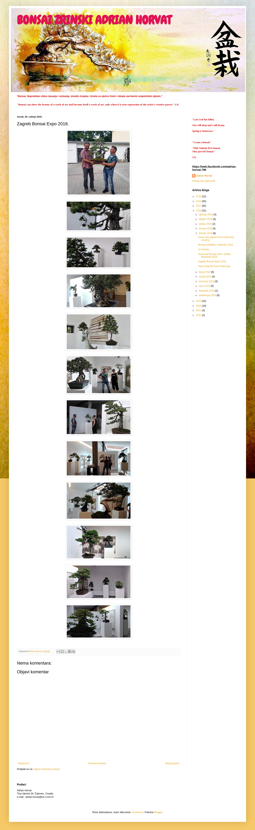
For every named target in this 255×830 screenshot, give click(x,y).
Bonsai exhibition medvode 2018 (215, 244)
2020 (199, 305)
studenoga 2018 (208, 295)
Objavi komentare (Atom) (46, 769)
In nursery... (204, 249)
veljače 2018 (206, 219)
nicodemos (137, 812)
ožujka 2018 (205, 224)
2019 (199, 301)
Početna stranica (97, 763)
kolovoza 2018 (207, 281)
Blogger (158, 812)
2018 (199, 210)
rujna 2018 (205, 286)
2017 (199, 205)
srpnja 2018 (205, 276)
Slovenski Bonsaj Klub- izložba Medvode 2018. (214, 255)
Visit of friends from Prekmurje (214, 266)
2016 (199, 201)
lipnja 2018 (205, 272)
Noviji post (23, 763)
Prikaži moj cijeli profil (203, 181)
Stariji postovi (172, 763)
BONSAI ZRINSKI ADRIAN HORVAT (94, 20)
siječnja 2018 (206, 214)
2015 (199, 196)
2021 (199, 310)
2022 (199, 315)
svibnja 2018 (206, 233)
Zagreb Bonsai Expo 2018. (212, 261)
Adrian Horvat (204, 175)
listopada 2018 (207, 290)
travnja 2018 (206, 228)
